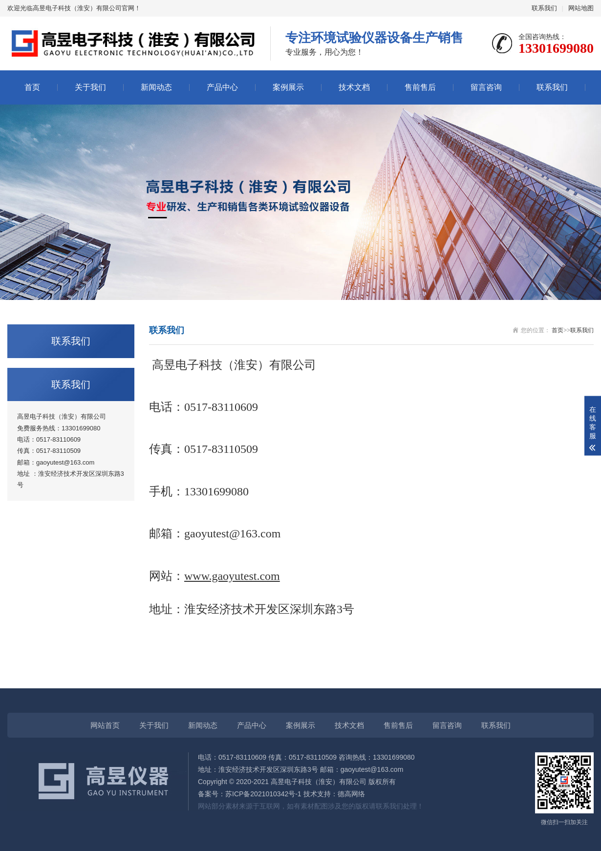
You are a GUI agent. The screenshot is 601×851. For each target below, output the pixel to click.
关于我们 (90, 87)
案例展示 (288, 87)
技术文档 (354, 87)
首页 (32, 87)
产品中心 (222, 87)
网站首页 (105, 725)
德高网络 (351, 794)
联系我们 (544, 8)
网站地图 (581, 8)
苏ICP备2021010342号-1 (263, 794)
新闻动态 (156, 87)
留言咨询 (486, 87)
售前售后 (420, 87)
